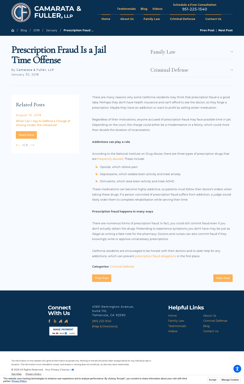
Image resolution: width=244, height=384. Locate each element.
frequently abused (110, 158)
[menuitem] (108, 19)
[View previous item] (18, 145)
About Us (209, 315)
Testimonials (126, 8)
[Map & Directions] (104, 326)
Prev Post (101, 278)
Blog (144, 8)
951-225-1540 (194, 9)
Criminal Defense (122, 266)
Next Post (223, 278)
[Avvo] (60, 321)
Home (172, 315)
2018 (36, 30)
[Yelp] (55, 321)
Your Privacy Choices (59, 369)
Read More (26, 135)
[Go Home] (14, 30)
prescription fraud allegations (155, 256)
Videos (157, 8)
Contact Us (210, 331)
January (51, 30)
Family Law (176, 320)
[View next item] (32, 145)
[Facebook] (49, 321)
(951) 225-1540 (101, 321)
